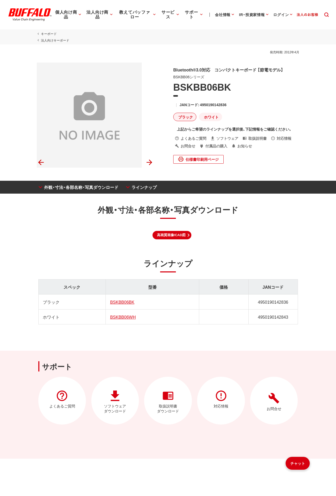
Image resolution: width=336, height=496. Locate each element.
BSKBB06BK (121, 302)
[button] (172, 235)
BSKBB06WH (122, 317)
